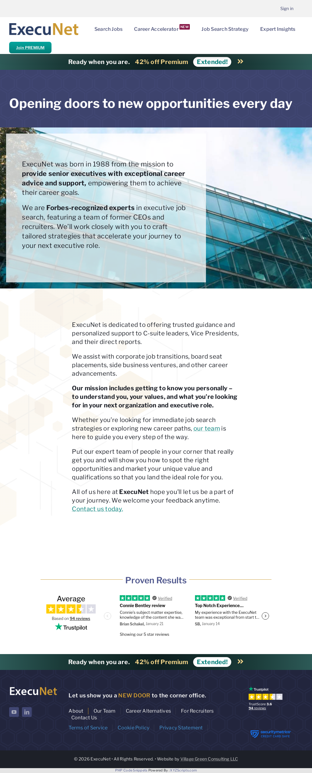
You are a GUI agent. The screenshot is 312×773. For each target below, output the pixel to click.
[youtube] (14, 712)
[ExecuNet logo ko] (33, 688)
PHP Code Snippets (131, 770)
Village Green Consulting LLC (209, 758)
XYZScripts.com (183, 770)
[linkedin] (27, 712)
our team (206, 428)
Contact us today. (97, 509)
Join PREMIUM (30, 47)
